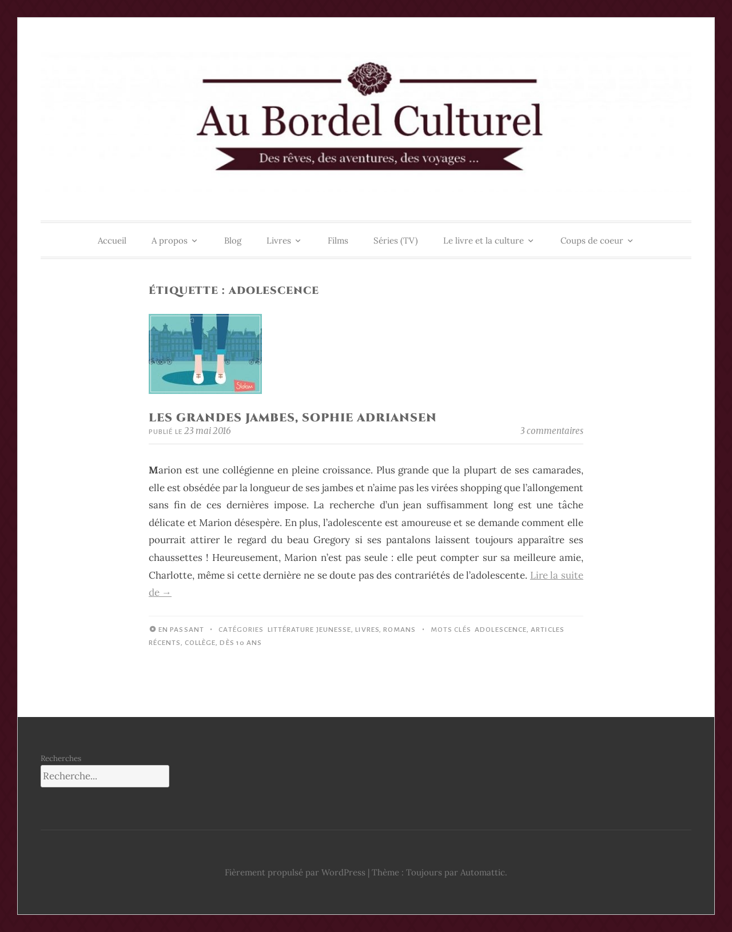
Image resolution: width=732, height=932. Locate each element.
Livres (278, 240)
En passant (181, 630)
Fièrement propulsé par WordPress (295, 872)
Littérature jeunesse (310, 630)
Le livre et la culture (483, 240)
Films (338, 240)
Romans (399, 630)
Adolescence (501, 630)
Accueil (112, 240)
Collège (200, 643)
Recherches (61, 758)
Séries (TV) (395, 240)
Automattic (482, 872)
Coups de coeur (591, 240)
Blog (232, 240)
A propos (170, 240)
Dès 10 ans (241, 643)
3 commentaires (551, 430)
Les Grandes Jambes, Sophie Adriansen (293, 417)
